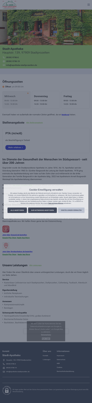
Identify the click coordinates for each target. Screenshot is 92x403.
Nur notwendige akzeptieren (42, 210)
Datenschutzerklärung (55, 203)
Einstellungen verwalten (71, 210)
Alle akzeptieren (17, 210)
